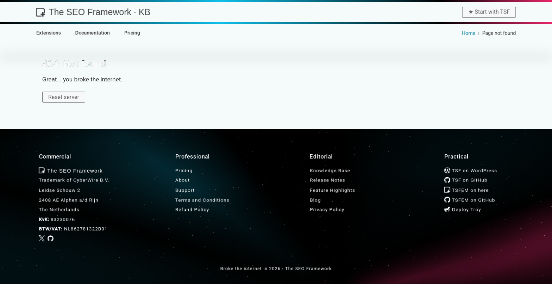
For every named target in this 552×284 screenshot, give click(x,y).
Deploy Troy (462, 209)
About (182, 180)
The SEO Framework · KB (93, 12)
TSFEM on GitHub (469, 200)
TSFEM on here (466, 190)
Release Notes (327, 180)
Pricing (184, 170)
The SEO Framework (308, 268)
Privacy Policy (327, 209)
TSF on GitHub (465, 180)
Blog (315, 200)
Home (468, 33)
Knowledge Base (330, 170)
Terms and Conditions (202, 200)
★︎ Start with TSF (489, 11)
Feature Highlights (332, 190)
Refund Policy (192, 209)
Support (185, 190)
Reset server (63, 97)
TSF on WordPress (470, 170)
